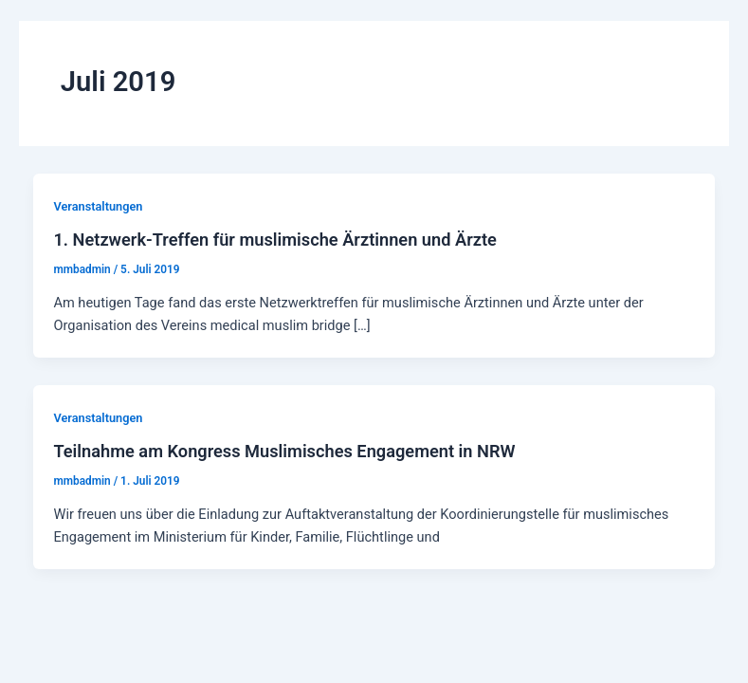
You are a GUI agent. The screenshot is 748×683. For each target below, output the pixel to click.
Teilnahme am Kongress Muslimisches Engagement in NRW (284, 451)
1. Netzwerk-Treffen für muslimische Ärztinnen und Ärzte (274, 239)
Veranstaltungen (97, 206)
